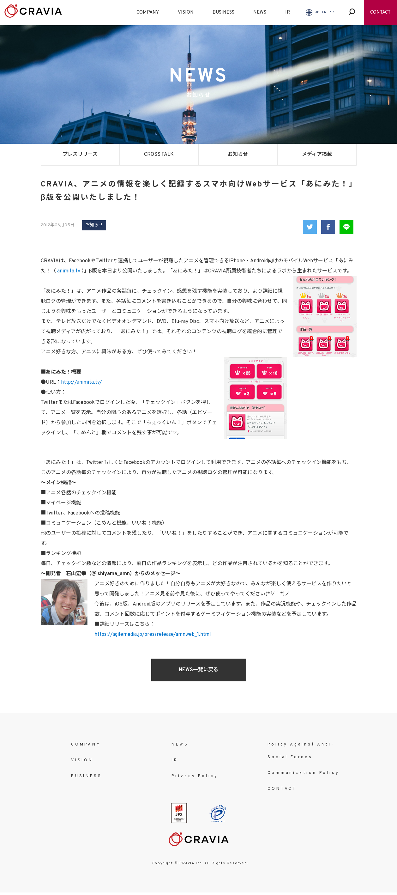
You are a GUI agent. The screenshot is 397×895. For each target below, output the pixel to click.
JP (317, 12)
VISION (186, 12)
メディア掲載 (317, 154)
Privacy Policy (194, 776)
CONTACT (380, 12)
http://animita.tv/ (81, 382)
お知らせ (238, 154)
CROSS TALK (159, 154)
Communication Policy (303, 773)
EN (324, 12)
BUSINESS (223, 12)
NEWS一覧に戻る (198, 670)
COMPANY (147, 12)
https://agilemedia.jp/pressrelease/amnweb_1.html (152, 634)
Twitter (310, 227)
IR (287, 12)
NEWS (259, 12)
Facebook (328, 227)
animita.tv (68, 271)
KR (331, 12)
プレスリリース (80, 154)
